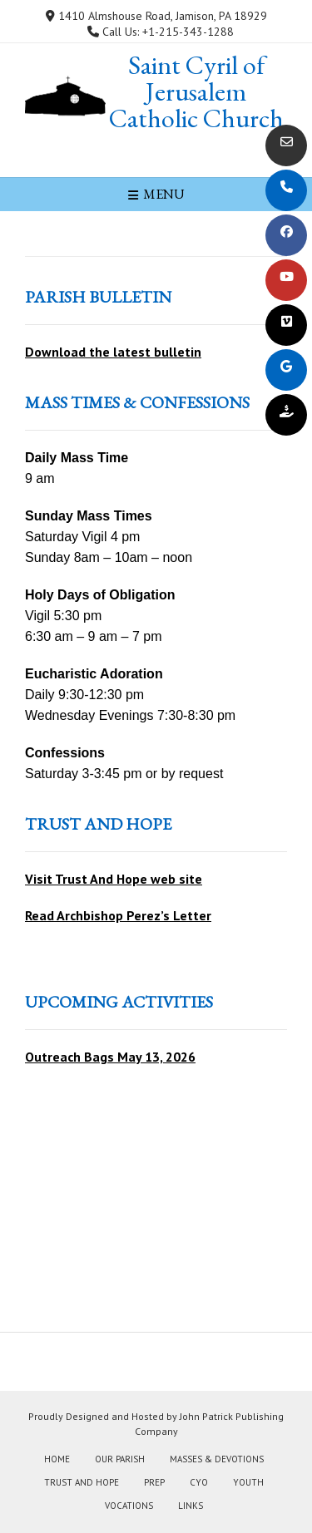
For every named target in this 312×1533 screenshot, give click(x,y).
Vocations (129, 1505)
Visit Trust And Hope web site (113, 878)
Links (190, 1505)
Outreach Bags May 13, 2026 (110, 1056)
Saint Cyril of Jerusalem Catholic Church (196, 91)
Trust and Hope (81, 1482)
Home (57, 1459)
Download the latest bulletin (113, 351)
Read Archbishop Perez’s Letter (118, 915)
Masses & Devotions (217, 1459)
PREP (154, 1482)
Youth (248, 1482)
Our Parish (120, 1459)
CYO (199, 1482)
